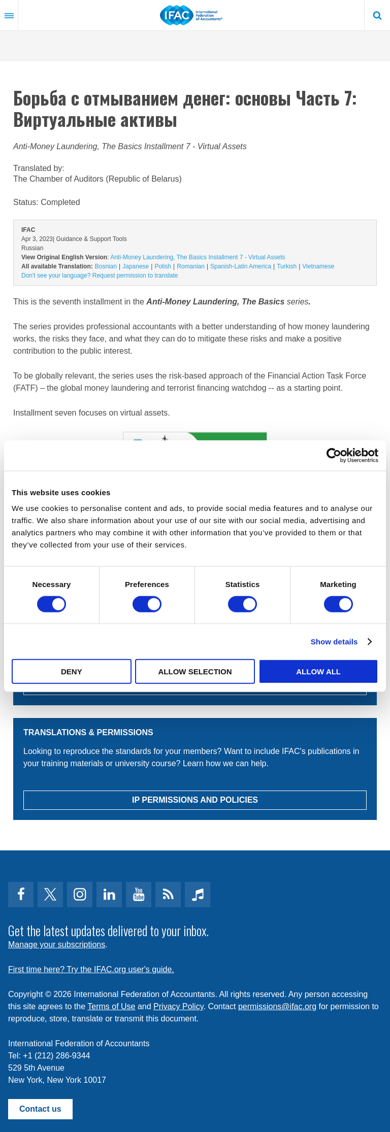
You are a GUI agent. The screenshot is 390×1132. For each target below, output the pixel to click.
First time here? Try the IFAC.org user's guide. (91, 969)
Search (377, 15)
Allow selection (195, 671)
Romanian (191, 266)
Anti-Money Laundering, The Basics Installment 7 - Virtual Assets (197, 257)
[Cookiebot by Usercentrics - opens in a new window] (333, 455)
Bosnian (106, 266)
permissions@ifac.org (277, 1006)
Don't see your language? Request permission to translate (99, 275)
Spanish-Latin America (240, 266)
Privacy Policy (178, 1006)
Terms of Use (111, 1006)
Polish (162, 266)
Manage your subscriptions (56, 944)
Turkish (287, 266)
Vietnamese (318, 266)
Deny (71, 671)
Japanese (135, 266)
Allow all (318, 671)
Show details (334, 641)
